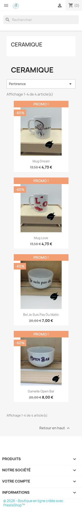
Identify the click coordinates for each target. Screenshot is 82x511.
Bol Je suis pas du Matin (41, 314)
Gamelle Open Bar (41, 391)
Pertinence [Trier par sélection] (41, 84)
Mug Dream (41, 161)
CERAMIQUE (26, 44)
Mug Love (41, 238)
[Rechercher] (41, 19)
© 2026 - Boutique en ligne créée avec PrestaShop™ (33, 503)
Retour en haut (55, 428)
